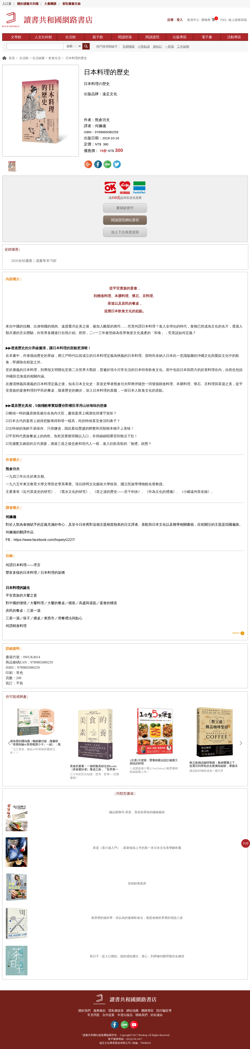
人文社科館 (43, 37)
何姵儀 (100, 126)
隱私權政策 (115, 1010)
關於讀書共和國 (28, 3)
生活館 (70, 37)
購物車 (206, 20)
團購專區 (148, 1010)
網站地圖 (133, 1010)
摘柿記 (157, 46)
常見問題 (93, 1015)
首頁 (12, 58)
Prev (9, 743)
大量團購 (50, 3)
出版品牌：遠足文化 (100, 94)
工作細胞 (183, 46)
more (236, 633)
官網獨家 (129, 46)
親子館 (98, 37)
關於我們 (84, 1010)
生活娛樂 (38, 58)
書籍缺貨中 (125, 208)
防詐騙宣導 (164, 1010)
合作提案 (108, 1015)
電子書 (207, 37)
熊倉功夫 (102, 120)
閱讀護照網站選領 (125, 220)
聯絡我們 (142, 1015)
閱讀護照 (152, 37)
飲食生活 (55, 58)
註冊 (170, 20)
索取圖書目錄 (71, 3)
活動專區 (234, 37)
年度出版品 (125, 1015)
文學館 (16, 37)
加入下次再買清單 (125, 232)
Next (240, 743)
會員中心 (193, 20)
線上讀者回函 (237, 20)
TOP (245, 843)
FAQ (223, 20)
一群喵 (169, 46)
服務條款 (99, 1010)
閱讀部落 (125, 37)
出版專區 (180, 37)
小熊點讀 (144, 46)
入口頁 (6, 3)
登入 (180, 20)
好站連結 (157, 1015)
